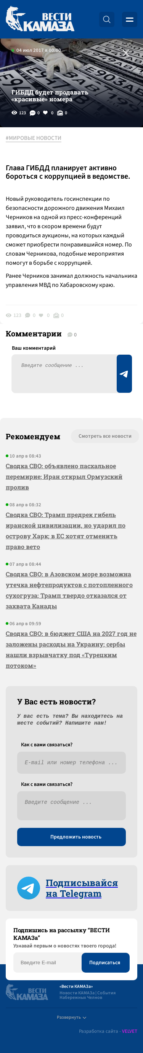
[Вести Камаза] (40, 19)
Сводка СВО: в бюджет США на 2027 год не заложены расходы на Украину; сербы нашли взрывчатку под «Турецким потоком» (71, 649)
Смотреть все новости (105, 436)
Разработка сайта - (108, 1031)
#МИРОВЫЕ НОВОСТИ (33, 138)
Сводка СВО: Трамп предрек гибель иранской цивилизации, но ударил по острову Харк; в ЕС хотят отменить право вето (65, 530)
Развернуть (71, 1017)
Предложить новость (75, 837)
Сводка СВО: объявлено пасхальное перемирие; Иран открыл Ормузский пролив (64, 476)
